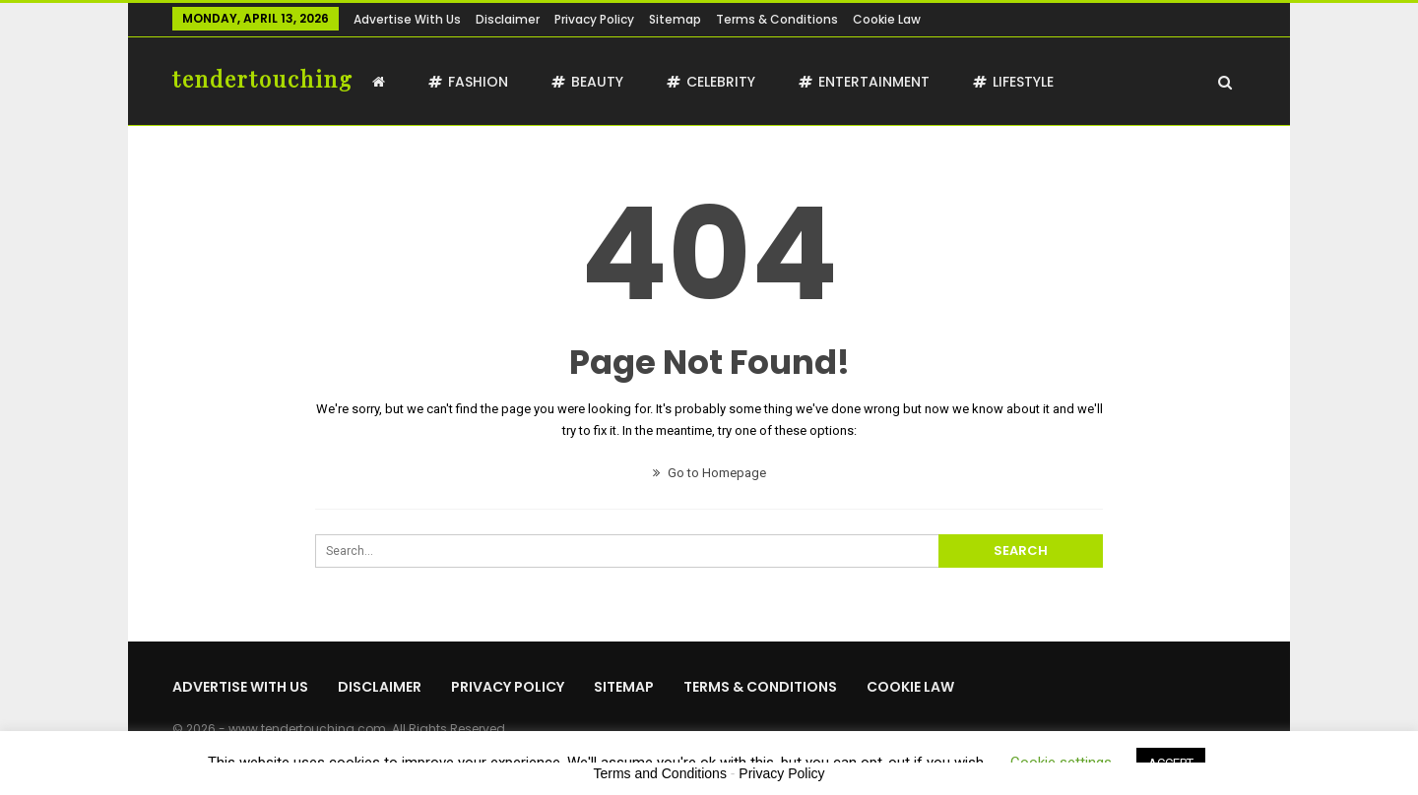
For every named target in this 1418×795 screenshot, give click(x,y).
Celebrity (711, 82)
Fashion (468, 82)
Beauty (587, 82)
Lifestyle (1013, 82)
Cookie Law (887, 19)
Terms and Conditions (660, 773)
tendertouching (263, 78)
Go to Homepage (709, 472)
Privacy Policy (594, 19)
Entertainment (864, 82)
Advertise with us (407, 19)
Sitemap (675, 19)
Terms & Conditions (777, 19)
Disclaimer (508, 19)
